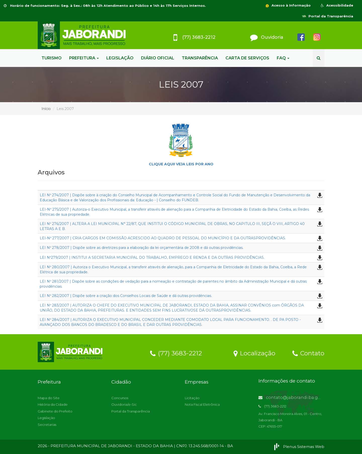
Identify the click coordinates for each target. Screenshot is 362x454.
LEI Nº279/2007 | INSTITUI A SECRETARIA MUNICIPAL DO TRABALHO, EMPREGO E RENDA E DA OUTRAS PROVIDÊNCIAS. (152, 257)
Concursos (119, 398)
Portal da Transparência (327, 16)
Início (46, 108)
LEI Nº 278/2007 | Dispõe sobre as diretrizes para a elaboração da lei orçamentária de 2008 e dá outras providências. (141, 247)
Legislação (46, 418)
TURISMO (51, 58)
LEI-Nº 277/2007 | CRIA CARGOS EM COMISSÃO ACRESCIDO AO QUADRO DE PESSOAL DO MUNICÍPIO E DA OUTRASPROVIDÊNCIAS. (163, 238)
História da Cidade (53, 404)
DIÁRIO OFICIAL (157, 58)
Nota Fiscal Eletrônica (202, 404)
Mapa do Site (49, 398)
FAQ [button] (283, 58)
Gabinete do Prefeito (55, 411)
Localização (254, 352)
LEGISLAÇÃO (119, 58)
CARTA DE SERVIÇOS (247, 58)
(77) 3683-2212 (176, 352)
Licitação (192, 398)
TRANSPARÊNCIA (200, 58)
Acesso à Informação (288, 5)
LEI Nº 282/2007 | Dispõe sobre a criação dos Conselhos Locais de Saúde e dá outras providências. (126, 295)
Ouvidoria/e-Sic (124, 404)
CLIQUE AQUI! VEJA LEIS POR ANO (181, 164)
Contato (308, 352)
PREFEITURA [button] (84, 58)
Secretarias (47, 425)
